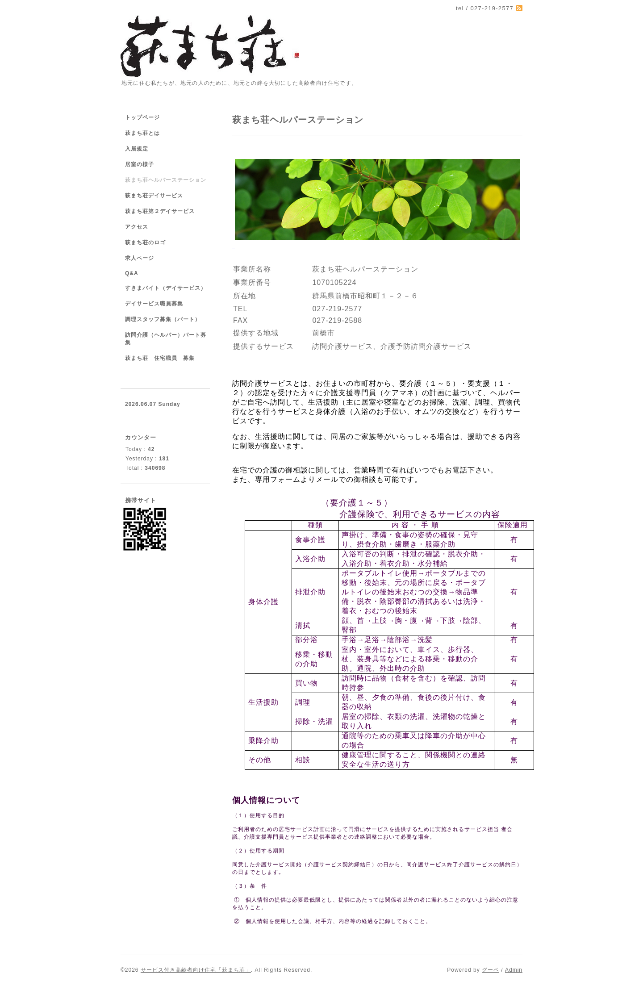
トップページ (142, 117)
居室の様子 (139, 164)
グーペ (490, 970)
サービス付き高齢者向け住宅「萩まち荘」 (196, 970)
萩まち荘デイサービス (154, 195)
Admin (513, 970)
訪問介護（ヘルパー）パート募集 (165, 339)
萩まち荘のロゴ (145, 242)
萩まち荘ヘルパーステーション (165, 180)
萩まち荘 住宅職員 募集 (160, 358)
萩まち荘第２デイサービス (160, 211)
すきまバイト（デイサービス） (165, 288)
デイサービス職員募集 (154, 304)
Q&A (131, 273)
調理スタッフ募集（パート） (162, 319)
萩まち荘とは (142, 133)
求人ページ (139, 258)
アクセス (136, 227)
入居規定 (136, 149)
